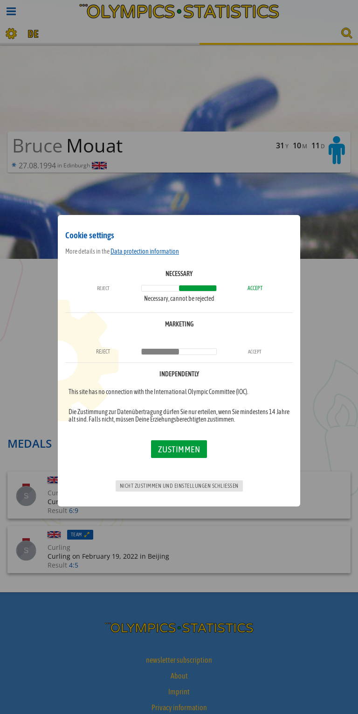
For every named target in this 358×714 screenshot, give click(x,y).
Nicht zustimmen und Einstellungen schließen (179, 486)
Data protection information (144, 251)
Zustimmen (179, 449)
